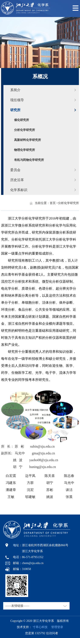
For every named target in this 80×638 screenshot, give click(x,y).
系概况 (40, 76)
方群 (30, 483)
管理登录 (55, 627)
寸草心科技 (40, 627)
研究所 (15, 110)
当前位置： (42, 203)
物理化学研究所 (24, 150)
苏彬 (49, 490)
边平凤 (30, 476)
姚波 (49, 497)
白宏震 (11, 476)
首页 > (54, 203)
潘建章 (11, 490)
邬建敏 (30, 497)
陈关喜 (50, 476)
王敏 (10, 497)
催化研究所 (21, 120)
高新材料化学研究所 (27, 140)
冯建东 (11, 483)
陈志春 (69, 476)
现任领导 (17, 100)
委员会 (15, 170)
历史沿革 (17, 180)
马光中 (69, 483)
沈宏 (30, 490)
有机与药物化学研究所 (29, 160)
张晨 (69, 497)
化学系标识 (18, 190)
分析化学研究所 (24, 130)
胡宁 (49, 483)
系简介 (15, 90)
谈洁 (69, 490)
